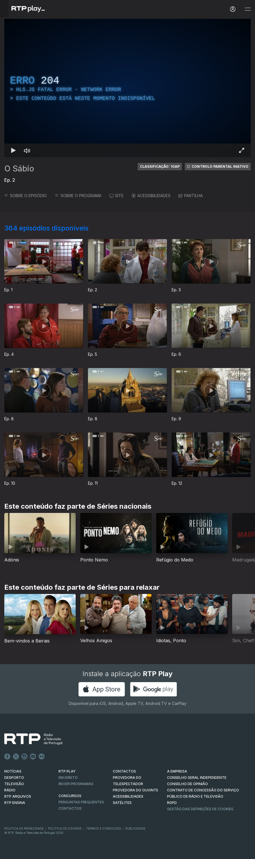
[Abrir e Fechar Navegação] (247, 9)
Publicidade (135, 828)
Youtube (33, 756)
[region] (127, 88)
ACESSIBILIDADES (151, 195)
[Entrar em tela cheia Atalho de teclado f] (241, 150)
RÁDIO (9, 790)
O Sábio (19, 168)
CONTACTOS (124, 771)
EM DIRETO (68, 777)
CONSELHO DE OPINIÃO (187, 784)
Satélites (122, 803)
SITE (116, 195)
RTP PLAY (67, 771)
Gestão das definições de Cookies (200, 809)
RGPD (172, 803)
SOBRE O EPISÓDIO (25, 195)
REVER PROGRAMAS (76, 784)
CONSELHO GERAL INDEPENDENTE (196, 777)
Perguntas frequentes (81, 802)
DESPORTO (14, 777)
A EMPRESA (177, 771)
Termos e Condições (103, 828)
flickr (42, 756)
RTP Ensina (14, 803)
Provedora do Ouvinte (135, 790)
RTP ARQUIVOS (17, 796)
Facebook (7, 756)
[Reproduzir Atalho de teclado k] (13, 150)
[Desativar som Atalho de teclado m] (27, 150)
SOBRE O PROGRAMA (78, 195)
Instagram (24, 756)
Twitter (16, 756)
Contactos (70, 808)
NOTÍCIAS (12, 771)
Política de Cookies (65, 828)
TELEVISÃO (14, 784)
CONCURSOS (70, 796)
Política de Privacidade (24, 828)
